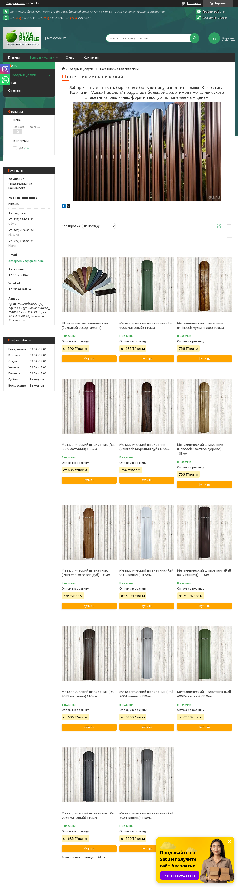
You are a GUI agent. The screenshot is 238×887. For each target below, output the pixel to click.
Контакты (91, 57)
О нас (70, 57)
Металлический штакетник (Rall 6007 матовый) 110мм (204, 694)
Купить (89, 358)
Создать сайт (15, 3)
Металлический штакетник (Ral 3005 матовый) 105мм (88, 447)
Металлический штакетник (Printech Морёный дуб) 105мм (144, 447)
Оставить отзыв (215, 17)
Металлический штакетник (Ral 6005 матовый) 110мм (145, 325)
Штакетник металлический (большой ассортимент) (85, 325)
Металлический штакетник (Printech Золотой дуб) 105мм (86, 572)
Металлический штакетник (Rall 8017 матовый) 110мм (89, 694)
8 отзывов (194, 3)
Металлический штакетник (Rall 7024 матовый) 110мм (89, 815)
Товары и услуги (42, 57)
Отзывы (14, 90)
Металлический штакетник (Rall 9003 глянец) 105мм (146, 572)
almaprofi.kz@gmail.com (26, 261)
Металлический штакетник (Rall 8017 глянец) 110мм (204, 572)
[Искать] (194, 38)
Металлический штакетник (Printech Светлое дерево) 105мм (200, 449)
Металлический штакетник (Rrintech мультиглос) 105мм (200, 325)
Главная (14, 57)
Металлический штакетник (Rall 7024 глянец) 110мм (146, 815)
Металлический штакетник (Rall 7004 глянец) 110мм (146, 694)
